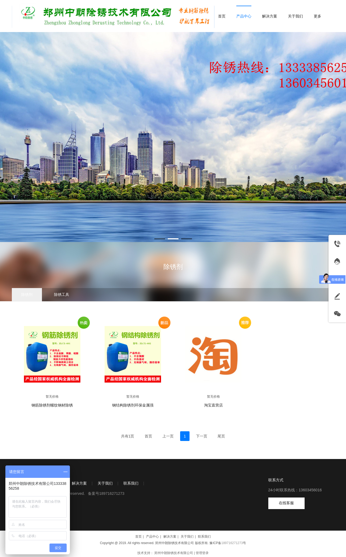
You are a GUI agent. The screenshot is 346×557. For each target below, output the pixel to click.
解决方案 (79, 483)
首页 (138, 536)
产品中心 (152, 536)
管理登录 (202, 553)
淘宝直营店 (213, 405)
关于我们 (105, 483)
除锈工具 (61, 295)
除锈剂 (173, 266)
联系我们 (130, 483)
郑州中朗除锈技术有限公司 (173, 553)
